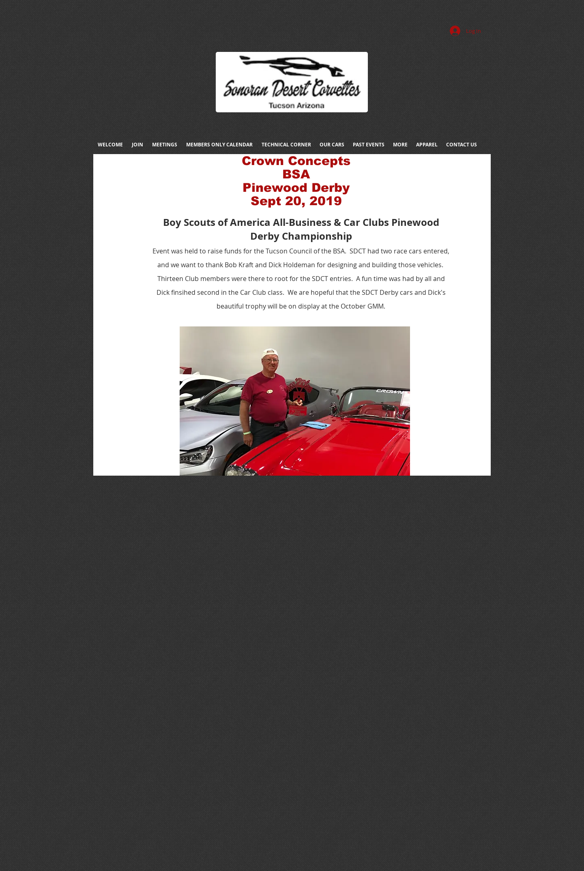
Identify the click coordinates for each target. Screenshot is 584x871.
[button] (295, 401)
